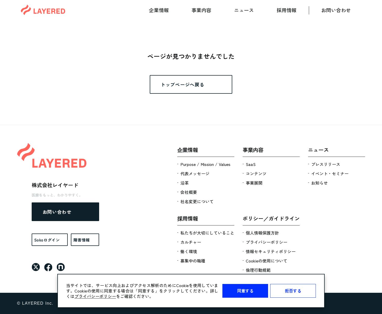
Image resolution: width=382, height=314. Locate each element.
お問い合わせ (336, 9)
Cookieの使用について (266, 261)
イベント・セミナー (330, 173)
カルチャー (190, 242)
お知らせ (319, 183)
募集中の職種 (192, 261)
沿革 (184, 183)
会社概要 (188, 192)
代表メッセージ (194, 173)
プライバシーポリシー (95, 296)
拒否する (293, 291)
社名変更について (197, 201)
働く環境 (188, 251)
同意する (245, 291)
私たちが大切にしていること (207, 233)
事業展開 (254, 183)
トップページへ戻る (182, 84)
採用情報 (286, 9)
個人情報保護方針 (262, 233)
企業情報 (159, 9)
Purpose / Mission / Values (205, 164)
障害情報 (81, 240)
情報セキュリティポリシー (271, 251)
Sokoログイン (47, 240)
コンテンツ (256, 173)
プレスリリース (325, 164)
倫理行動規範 (258, 270)
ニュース (244, 9)
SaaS (251, 164)
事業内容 (201, 9)
